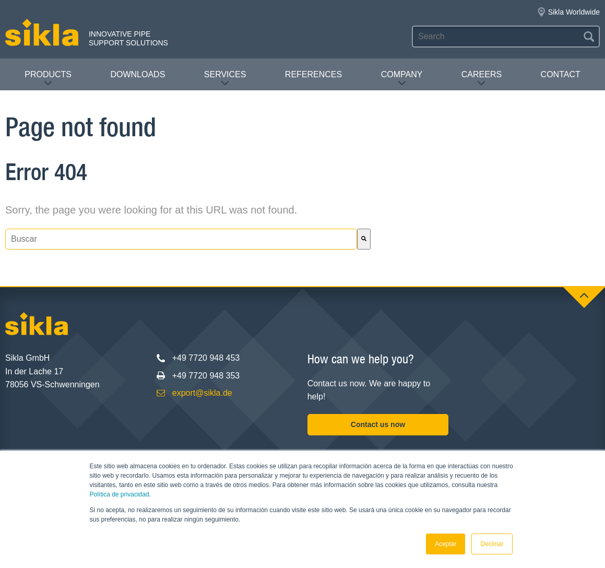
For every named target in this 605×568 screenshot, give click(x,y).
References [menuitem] (313, 74)
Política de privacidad (119, 494)
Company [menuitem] (402, 78)
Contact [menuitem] (560, 74)
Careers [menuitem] (481, 78)
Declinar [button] (491, 544)
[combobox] (181, 239)
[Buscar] (364, 239)
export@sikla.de (202, 392)
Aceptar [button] (445, 544)
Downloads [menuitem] (137, 74)
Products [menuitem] (48, 78)
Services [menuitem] (225, 78)
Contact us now (378, 424)
